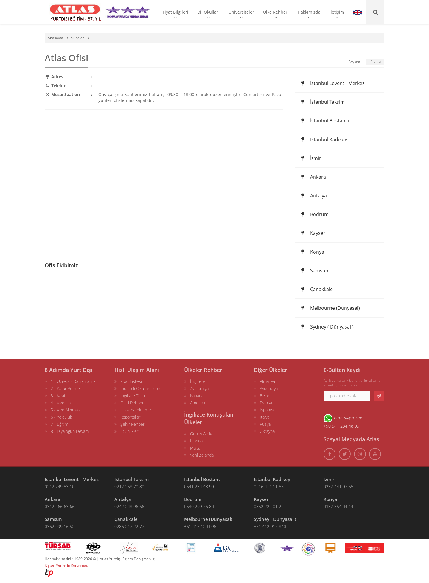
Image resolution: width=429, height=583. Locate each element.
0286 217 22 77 (129, 526)
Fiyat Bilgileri (175, 14)
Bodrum (314, 214)
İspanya (267, 410)
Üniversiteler (241, 14)
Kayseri (313, 233)
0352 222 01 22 (269, 506)
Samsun (314, 270)
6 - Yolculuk (61, 417)
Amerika (197, 403)
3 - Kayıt (58, 395)
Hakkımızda (309, 14)
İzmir (310, 158)
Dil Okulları (208, 14)
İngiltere (197, 381)
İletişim (336, 14)
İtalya (264, 417)
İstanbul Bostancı (324, 120)
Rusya (265, 424)
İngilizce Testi (132, 395)
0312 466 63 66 (59, 506)
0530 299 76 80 (199, 506)
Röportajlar (130, 417)
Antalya (313, 195)
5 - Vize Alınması (66, 410)
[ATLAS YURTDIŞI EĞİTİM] (75, 12)
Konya (312, 252)
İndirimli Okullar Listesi (141, 388)
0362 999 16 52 (59, 526)
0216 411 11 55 (269, 486)
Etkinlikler (129, 431)
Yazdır (375, 61)
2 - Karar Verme (65, 388)
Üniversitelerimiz (135, 410)
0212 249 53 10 (59, 486)
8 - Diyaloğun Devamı (70, 431)
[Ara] (375, 12)
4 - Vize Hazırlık (65, 403)
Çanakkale (316, 289)
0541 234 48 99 (199, 486)
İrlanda (196, 441)
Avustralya (199, 388)
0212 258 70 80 (129, 486)
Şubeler (77, 37)
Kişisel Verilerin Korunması (67, 565)
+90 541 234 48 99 (341, 426)
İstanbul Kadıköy (323, 139)
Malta (195, 448)
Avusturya (269, 388)
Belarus (267, 395)
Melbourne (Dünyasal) (330, 308)
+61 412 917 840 (270, 526)
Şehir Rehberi (132, 424)
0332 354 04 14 (338, 506)
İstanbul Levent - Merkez (332, 83)
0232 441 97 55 (338, 486)
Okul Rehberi (132, 403)
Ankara (313, 177)
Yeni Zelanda (202, 455)
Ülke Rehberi (276, 14)
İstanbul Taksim (322, 102)
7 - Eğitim (59, 424)
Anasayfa (55, 37)
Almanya (267, 381)
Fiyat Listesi (131, 381)
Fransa (266, 403)
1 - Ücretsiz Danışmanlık (73, 381)
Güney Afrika (201, 433)
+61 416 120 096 (200, 526)
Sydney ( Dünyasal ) (327, 326)
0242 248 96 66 (129, 506)
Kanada (196, 395)
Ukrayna (267, 431)
